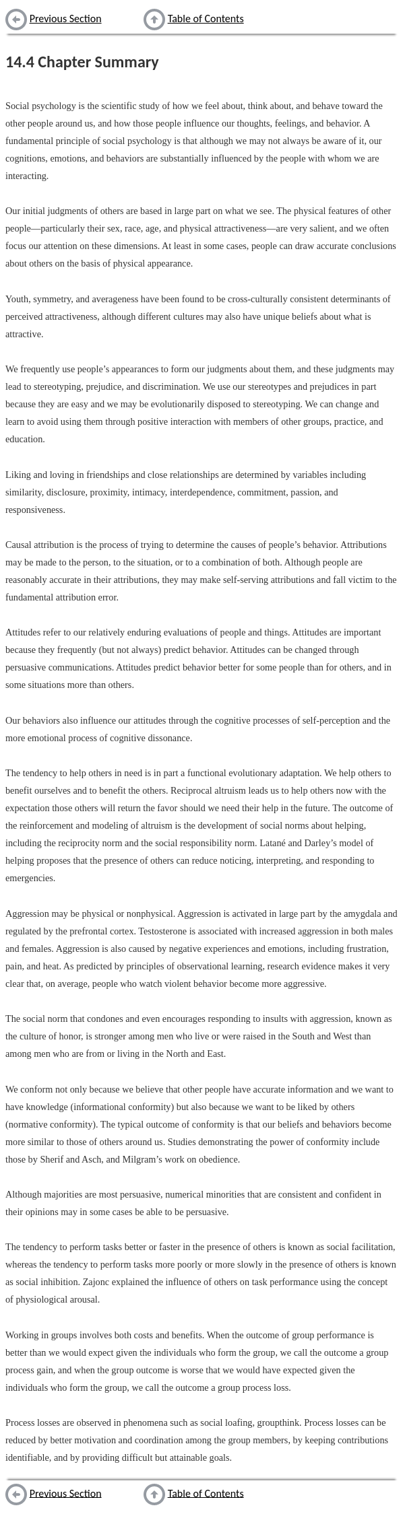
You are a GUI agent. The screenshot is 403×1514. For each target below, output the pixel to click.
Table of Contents (206, 18)
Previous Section (66, 18)
